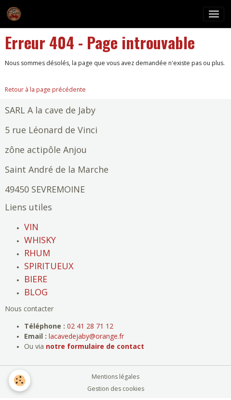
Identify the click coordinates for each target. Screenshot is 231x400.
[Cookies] (19, 380)
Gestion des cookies (115, 389)
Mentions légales (115, 376)
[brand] (16, 14)
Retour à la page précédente (45, 89)
